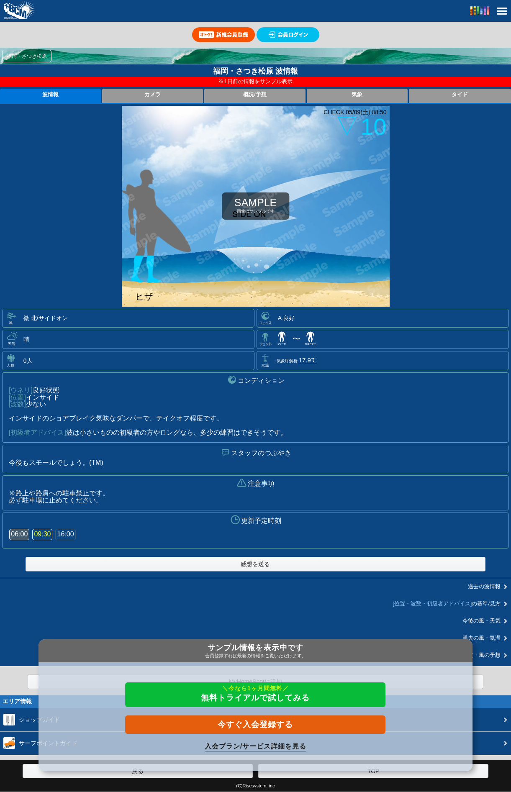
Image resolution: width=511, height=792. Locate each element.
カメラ (152, 94)
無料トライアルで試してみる (255, 693)
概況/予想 (255, 94)
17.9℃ (308, 360)
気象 (357, 94)
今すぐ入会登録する (255, 724)
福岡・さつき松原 (27, 56)
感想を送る (255, 564)
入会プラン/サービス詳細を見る (255, 746)
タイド (460, 94)
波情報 (50, 94)
